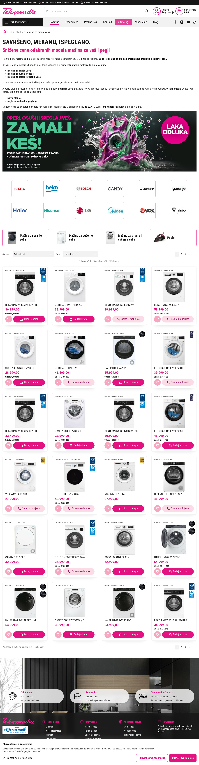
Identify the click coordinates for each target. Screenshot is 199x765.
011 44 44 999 (27, 696)
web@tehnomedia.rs (30, 700)
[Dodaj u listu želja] (8, 319)
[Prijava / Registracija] (163, 11)
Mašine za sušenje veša (74, 237)
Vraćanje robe (130, 731)
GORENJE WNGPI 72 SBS (19, 368)
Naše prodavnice (53, 731)
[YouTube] (188, 22)
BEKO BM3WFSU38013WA (70, 557)
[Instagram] (182, 22)
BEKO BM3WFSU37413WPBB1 (22, 304)
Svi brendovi (129, 727)
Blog (155, 22)
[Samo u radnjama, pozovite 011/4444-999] (128, 319)
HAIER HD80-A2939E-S (117, 368)
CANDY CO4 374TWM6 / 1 (69, 620)
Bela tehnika (16, 32)
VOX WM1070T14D (115, 494)
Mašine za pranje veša (24, 237)
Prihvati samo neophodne (152, 757)
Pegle (164, 237)
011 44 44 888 (92, 696)
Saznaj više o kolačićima (19, 757)
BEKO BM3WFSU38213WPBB (170, 620)
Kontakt (107, 22)
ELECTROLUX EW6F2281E (169, 368)
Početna (54, 22)
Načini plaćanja (92, 731)
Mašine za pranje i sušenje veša (123, 237)
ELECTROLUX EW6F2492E (169, 431)
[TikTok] (195, 22)
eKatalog (123, 22)
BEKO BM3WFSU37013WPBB (121, 431)
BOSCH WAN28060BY (116, 557)
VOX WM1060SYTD (16, 494)
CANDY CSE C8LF (15, 557)
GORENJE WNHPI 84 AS (68, 304)
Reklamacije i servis (132, 735)
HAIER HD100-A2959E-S (118, 620)
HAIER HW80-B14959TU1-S (20, 620)
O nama (49, 727)
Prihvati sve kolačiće (183, 757)
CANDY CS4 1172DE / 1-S (69, 431)
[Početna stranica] (4, 32)
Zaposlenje (140, 22)
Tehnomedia (19, 11)
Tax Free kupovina (93, 739)
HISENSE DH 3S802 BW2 (168, 494)
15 (194, 254)
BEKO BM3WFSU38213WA (119, 304)
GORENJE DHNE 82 (66, 368)
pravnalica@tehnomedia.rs (98, 700)
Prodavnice (71, 22)
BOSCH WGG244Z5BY (166, 304)
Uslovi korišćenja (92, 735)
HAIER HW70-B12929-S (167, 557)
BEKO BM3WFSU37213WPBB (21, 431)
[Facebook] (175, 22)
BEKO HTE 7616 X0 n (67, 494)
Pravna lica (51, 739)
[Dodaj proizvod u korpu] (29, 319)
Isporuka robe (91, 727)
